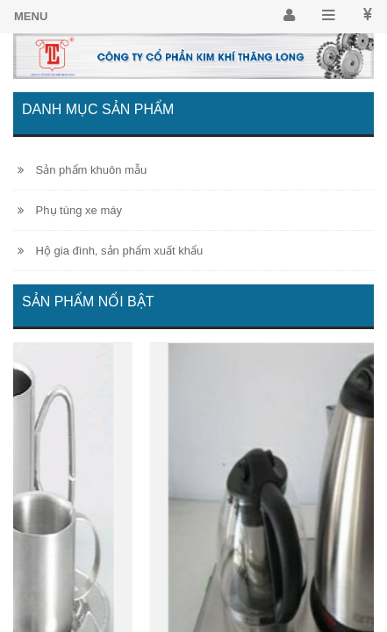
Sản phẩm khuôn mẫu (82, 169)
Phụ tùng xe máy (70, 210)
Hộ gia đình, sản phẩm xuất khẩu (110, 250)
